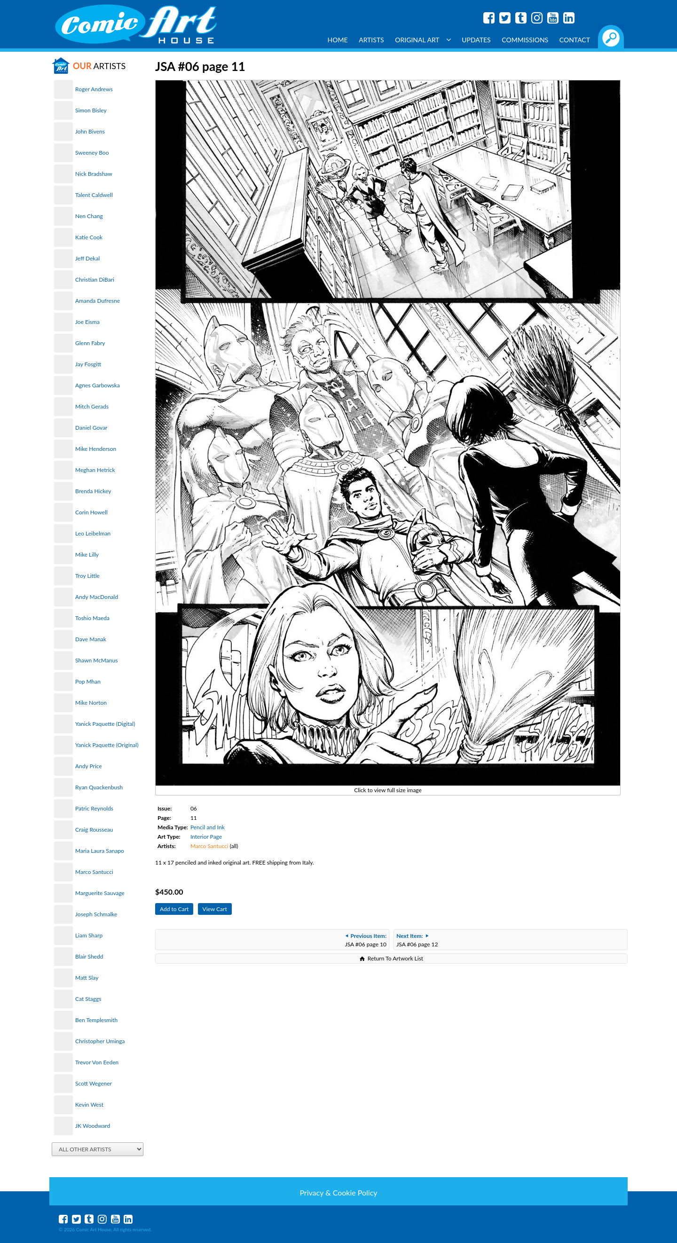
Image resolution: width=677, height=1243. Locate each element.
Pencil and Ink (207, 827)
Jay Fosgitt (88, 364)
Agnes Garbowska (97, 385)
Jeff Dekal (87, 258)
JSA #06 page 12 (417, 940)
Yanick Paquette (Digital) (105, 723)
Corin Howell (91, 512)
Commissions (525, 40)
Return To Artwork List (395, 958)
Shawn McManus (96, 660)
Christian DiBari (94, 279)
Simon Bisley (91, 110)
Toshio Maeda (92, 618)
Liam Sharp (88, 935)
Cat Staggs (88, 998)
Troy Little (87, 575)
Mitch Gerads (92, 406)
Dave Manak (90, 639)
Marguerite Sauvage (100, 893)
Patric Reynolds (94, 808)
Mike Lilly (87, 554)
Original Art (422, 40)
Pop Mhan (88, 681)
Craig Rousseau (94, 829)
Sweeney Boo (92, 152)
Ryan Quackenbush (99, 787)
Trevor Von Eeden (96, 1062)
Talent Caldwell (94, 194)
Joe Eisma (87, 321)
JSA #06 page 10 (365, 940)
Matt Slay (86, 977)
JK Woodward (92, 1125)
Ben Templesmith (96, 1019)
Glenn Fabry (90, 342)
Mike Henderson (95, 448)
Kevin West (89, 1104)
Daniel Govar (91, 427)
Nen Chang (89, 216)
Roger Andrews (94, 89)
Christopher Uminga (100, 1041)
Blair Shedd (89, 956)
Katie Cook (88, 237)
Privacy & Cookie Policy (338, 1192)
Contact (574, 40)
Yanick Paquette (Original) (106, 744)
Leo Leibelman (92, 533)
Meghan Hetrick (95, 469)
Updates (476, 40)
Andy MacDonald (96, 596)
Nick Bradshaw (93, 173)
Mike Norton (91, 702)
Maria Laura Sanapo (99, 850)
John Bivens (90, 131)
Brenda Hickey (93, 491)
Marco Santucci (94, 871)
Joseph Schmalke (96, 914)
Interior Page (206, 836)
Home (338, 40)
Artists (371, 40)
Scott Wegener (93, 1083)
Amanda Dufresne (97, 300)
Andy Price (88, 766)
